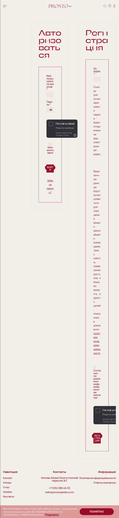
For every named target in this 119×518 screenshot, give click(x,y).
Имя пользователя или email (50, 83)
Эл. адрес (96, 71)
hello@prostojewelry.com (59, 492)
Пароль (49, 103)
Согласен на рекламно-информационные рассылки (97, 384)
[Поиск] (105, 6)
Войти (50, 168)
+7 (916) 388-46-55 (59, 488)
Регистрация (97, 438)
